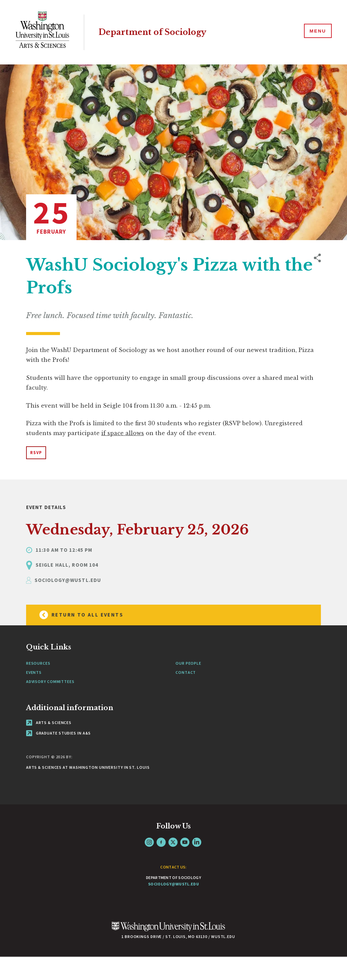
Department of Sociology (157, 32)
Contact (186, 672)
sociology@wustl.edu (173, 883)
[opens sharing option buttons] (317, 358)
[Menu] (316, 32)
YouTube (184, 842)
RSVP (36, 452)
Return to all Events (78, 614)
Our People (188, 663)
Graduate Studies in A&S (58, 733)
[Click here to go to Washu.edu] (168, 930)
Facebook (161, 842)
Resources (38, 663)
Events (34, 672)
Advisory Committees (50, 681)
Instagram (149, 842)
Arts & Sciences (49, 722)
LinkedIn (196, 842)
